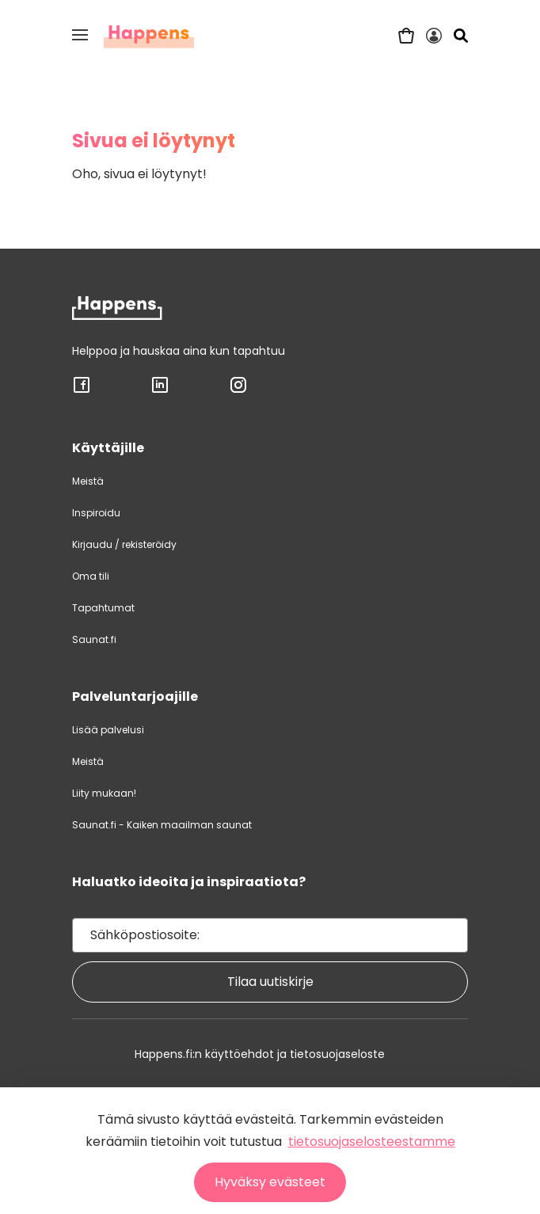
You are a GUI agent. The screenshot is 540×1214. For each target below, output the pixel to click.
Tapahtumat (103, 608)
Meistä (88, 481)
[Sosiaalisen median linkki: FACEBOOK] (81, 390)
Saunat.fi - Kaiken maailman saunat (162, 825)
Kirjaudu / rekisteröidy (124, 544)
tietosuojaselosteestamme (371, 1141)
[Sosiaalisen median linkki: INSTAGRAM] (238, 390)
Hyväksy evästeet (270, 1182)
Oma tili (90, 576)
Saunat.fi (94, 639)
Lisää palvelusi (108, 729)
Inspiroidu (96, 512)
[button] (80, 34)
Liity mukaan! (104, 793)
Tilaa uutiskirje (270, 981)
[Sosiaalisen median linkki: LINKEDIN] (159, 390)
